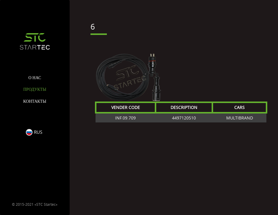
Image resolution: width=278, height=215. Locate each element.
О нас (35, 78)
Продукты (34, 89)
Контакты (34, 101)
